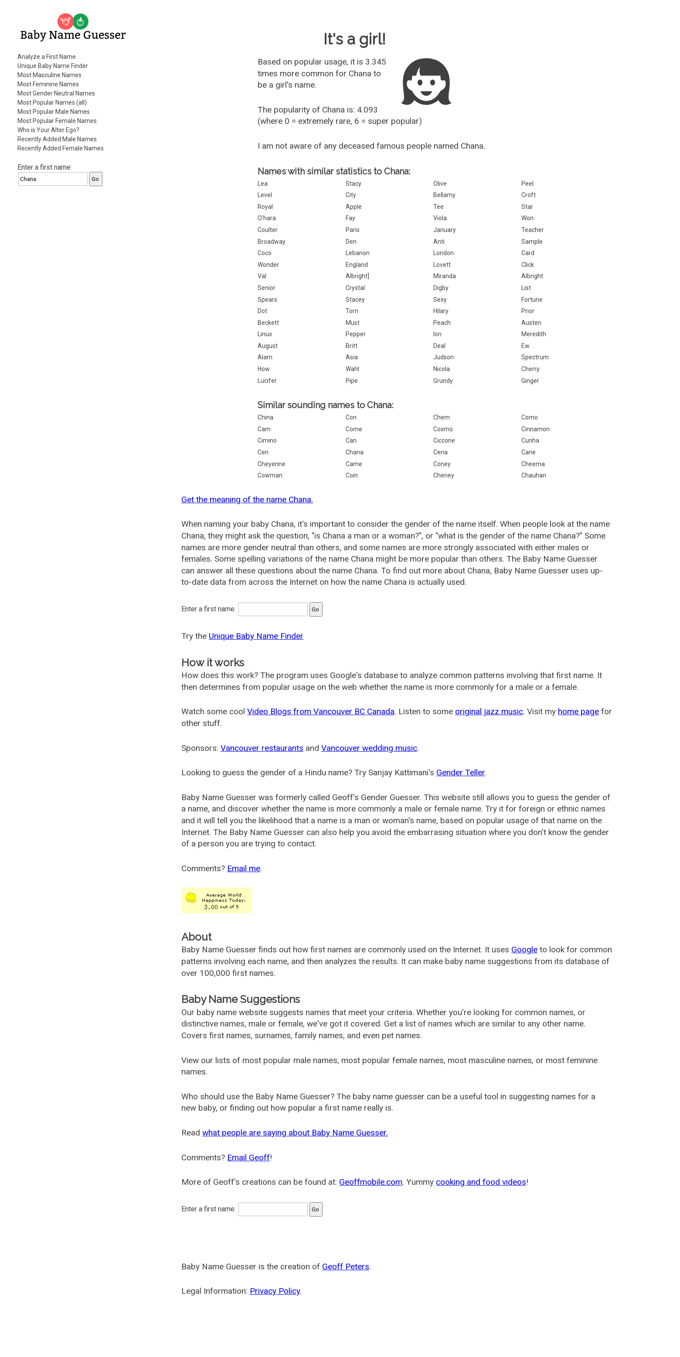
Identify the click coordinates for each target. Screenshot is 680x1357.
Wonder (268, 264)
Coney (442, 463)
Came (354, 463)
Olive (440, 183)
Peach (442, 322)
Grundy (443, 380)
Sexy (440, 299)
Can (351, 440)
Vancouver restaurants (262, 748)
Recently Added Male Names (57, 139)
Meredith (533, 334)
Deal (439, 345)
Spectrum (535, 357)
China (265, 417)
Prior (527, 310)
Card (527, 252)
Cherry (530, 368)
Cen (263, 452)
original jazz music (489, 711)
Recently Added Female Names (60, 148)
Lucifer (267, 380)
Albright (532, 276)
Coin (352, 475)
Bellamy (444, 194)
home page (578, 711)
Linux (265, 334)
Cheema (533, 463)
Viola (440, 218)
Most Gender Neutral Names (56, 93)
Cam (264, 429)
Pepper (356, 334)
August (268, 345)
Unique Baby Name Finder (52, 65)
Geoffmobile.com (370, 1182)
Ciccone (444, 440)
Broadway (272, 241)
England (357, 264)
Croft (528, 194)
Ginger (530, 380)
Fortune (532, 299)
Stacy (353, 183)
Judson (443, 357)
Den (351, 241)
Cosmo (443, 429)
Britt (351, 345)
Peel (527, 183)
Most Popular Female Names (57, 120)
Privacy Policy (275, 1291)
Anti (439, 241)
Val (262, 276)
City (351, 194)
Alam (265, 357)
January (444, 229)
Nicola (441, 368)
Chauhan (533, 475)
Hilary (441, 310)
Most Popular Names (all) (52, 102)
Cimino (267, 440)
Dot (262, 310)
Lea (263, 183)
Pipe (352, 380)
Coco (265, 252)
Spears (267, 299)
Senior (266, 287)
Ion (437, 334)
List (526, 287)
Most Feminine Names (48, 84)
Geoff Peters (345, 1267)
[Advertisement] (74, 324)
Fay (350, 218)
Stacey (355, 299)
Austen (531, 322)
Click (527, 264)
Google (524, 949)
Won (527, 218)
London (443, 252)
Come (354, 429)
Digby (441, 287)
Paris (353, 229)
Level (265, 194)
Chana (355, 452)
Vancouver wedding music (369, 748)
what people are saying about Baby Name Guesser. (295, 1133)
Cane (528, 452)
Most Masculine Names (49, 75)
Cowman (270, 475)
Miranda (444, 276)
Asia (352, 357)
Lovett (442, 264)
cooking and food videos (481, 1182)
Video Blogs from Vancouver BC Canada (320, 711)
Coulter (268, 229)
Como (529, 417)
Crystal (355, 287)
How (264, 368)
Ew (525, 345)
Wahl (352, 368)
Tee (438, 206)
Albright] (357, 276)
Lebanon (358, 252)
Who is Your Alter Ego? (48, 129)
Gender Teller (460, 772)
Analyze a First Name (46, 56)
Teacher (532, 229)
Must (353, 322)
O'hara (267, 218)
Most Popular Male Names (53, 111)
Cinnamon (535, 429)
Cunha (530, 440)
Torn (352, 310)
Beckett (268, 322)
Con (351, 417)
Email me (243, 868)
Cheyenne (272, 463)
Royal (265, 206)
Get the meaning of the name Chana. (247, 499)
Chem (441, 417)
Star (527, 206)
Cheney (443, 475)
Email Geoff (248, 1157)
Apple (354, 206)
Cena (440, 452)
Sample (532, 241)
